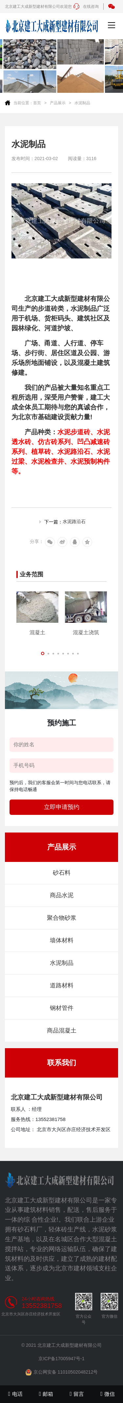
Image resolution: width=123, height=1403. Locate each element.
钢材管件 (61, 1008)
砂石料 (62, 872)
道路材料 (61, 985)
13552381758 (42, 1305)
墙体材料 (61, 940)
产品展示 (58, 103)
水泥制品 (82, 103)
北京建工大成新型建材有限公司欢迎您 (38, 6)
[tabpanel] (37, 613)
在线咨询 (86, 6)
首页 (37, 103)
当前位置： (23, 103)
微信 (107, 1394)
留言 (77, 1394)
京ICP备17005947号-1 (61, 1358)
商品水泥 (61, 895)
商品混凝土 (61, 1030)
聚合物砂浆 (61, 918)
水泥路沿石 (74, 521)
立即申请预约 (61, 807)
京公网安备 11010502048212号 (61, 1372)
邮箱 (46, 1394)
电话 (15, 1394)
